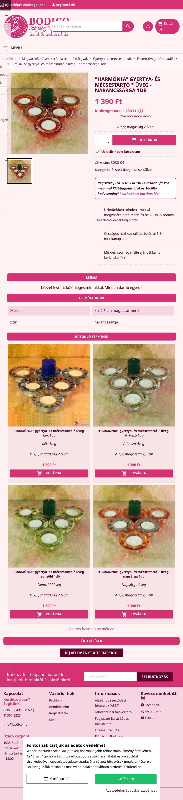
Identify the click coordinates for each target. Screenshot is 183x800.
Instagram (151, 711)
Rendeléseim (59, 706)
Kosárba (144, 140)
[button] (19, 171)
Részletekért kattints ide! (139, 193)
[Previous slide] (14, 113)
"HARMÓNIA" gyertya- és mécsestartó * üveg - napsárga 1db (133, 574)
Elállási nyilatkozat (109, 736)
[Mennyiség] (100, 140)
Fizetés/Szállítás (107, 730)
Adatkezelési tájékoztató (113, 712)
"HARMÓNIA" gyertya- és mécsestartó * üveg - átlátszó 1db (133, 433)
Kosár (53, 719)
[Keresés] (91, 26)
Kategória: (103, 169)
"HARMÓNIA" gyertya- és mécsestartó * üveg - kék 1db (49, 433)
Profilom (55, 700)
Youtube (149, 717)
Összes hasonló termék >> (91, 628)
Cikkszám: (102, 162)
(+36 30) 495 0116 (16, 710)
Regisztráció (58, 713)
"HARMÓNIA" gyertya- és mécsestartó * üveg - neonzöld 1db (49, 574)
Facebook (150, 705)
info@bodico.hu (15, 724)
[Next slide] (80, 113)
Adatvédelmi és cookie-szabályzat (131, 790)
